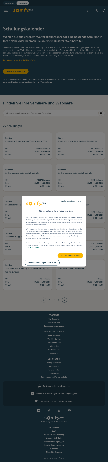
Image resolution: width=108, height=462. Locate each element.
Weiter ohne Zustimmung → (72, 201)
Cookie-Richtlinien (32, 247)
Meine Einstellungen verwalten (42, 262)
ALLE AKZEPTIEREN (70, 255)
